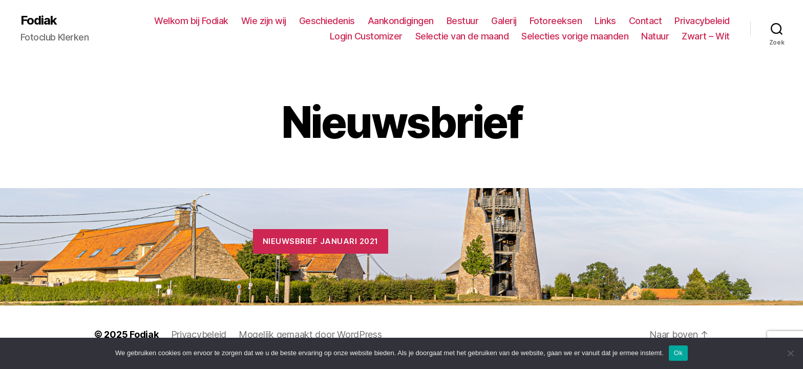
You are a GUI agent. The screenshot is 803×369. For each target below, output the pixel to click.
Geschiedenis (327, 20)
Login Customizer (366, 36)
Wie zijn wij (263, 20)
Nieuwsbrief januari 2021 (320, 241)
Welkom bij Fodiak (191, 20)
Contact (645, 20)
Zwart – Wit (706, 36)
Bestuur (463, 20)
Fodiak (38, 20)
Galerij (504, 20)
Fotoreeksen (556, 20)
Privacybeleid (702, 20)
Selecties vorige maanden (574, 36)
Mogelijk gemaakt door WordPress (310, 334)
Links (605, 20)
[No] (790, 353)
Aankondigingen (401, 20)
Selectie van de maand (462, 36)
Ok (678, 353)
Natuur (655, 36)
